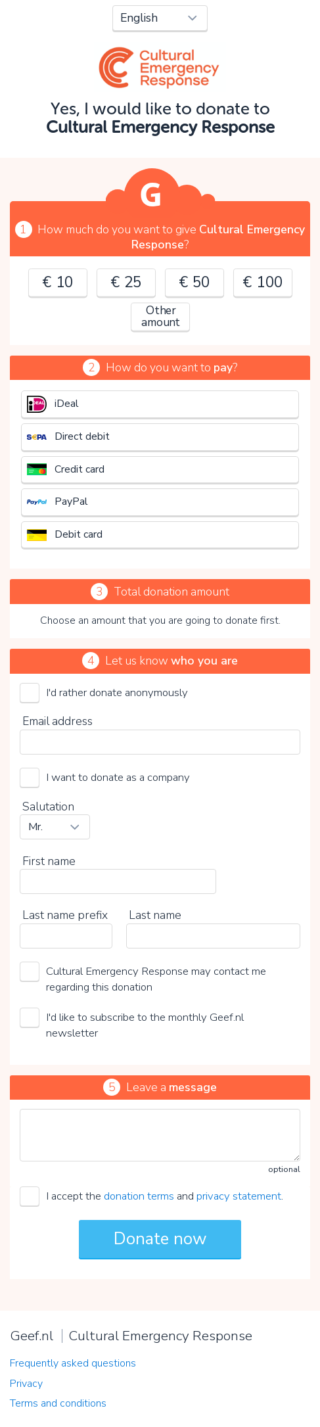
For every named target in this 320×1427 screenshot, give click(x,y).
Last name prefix (65, 915)
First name (49, 861)
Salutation (48, 806)
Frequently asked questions (73, 1363)
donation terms (139, 1196)
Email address (57, 721)
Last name (155, 915)
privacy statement (238, 1196)
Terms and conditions (58, 1403)
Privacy (26, 1383)
